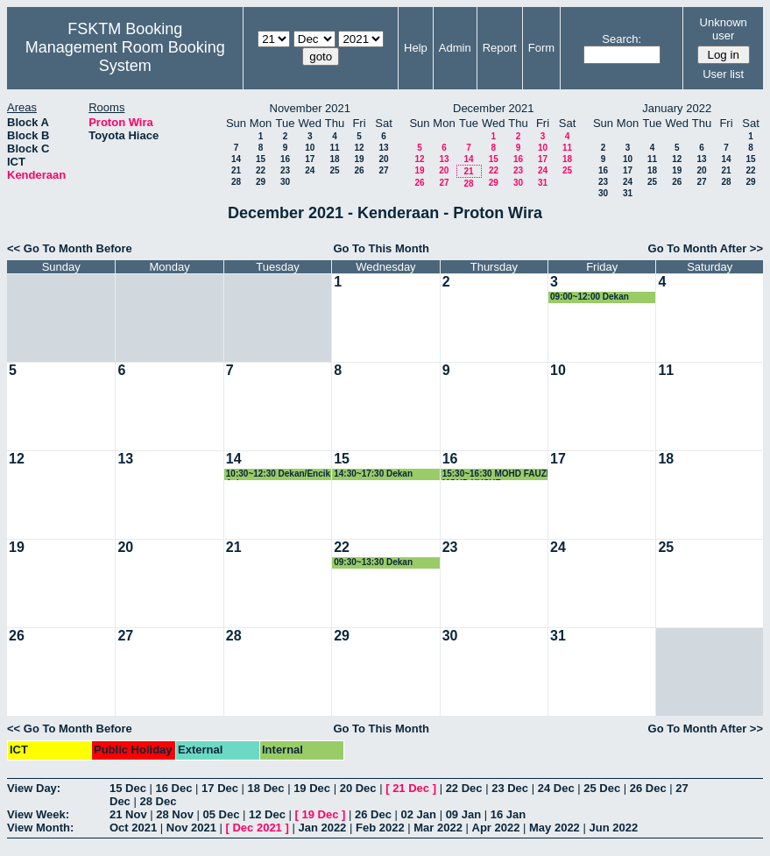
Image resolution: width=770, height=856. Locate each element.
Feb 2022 (380, 827)
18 (334, 159)
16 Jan (508, 814)
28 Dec (157, 801)
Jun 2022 (613, 827)
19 (359, 159)
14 (236, 159)
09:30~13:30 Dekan (373, 562)
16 (285, 159)
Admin (455, 47)
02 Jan (418, 814)
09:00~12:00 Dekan (589, 296)
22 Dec (464, 788)
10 (309, 147)
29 (260, 182)
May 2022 (554, 827)
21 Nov (128, 814)
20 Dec (358, 788)
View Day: (33, 788)
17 (309, 159)
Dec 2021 (256, 827)
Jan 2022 (322, 827)
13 (383, 147)
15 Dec (127, 788)
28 (236, 182)
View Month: (40, 827)
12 (359, 147)
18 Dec (266, 788)
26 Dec (648, 788)
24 (309, 170)
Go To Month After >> (705, 248)
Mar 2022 (438, 827)
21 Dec (410, 788)
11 (334, 147)
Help (415, 47)
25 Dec (601, 788)
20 (383, 159)
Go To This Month (381, 248)
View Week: (38, 814)
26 (359, 170)
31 (542, 182)
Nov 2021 (191, 827)
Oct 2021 (133, 827)
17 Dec (219, 788)
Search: (621, 39)
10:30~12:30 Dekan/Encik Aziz (278, 474)
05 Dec (221, 814)
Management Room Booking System (125, 56)
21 (236, 170)
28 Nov (175, 814)
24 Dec (556, 788)
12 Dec (267, 814)
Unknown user (723, 29)
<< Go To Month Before (69, 248)
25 (334, 170)
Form (541, 47)
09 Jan (463, 814)
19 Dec (311, 788)
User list (723, 74)
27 (383, 170)
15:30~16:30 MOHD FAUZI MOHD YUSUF (495, 474)
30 (285, 182)
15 (260, 159)
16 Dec (174, 788)
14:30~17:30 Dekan (373, 473)
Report (500, 47)
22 (260, 170)
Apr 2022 (496, 827)
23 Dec (509, 788)
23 (285, 170)
